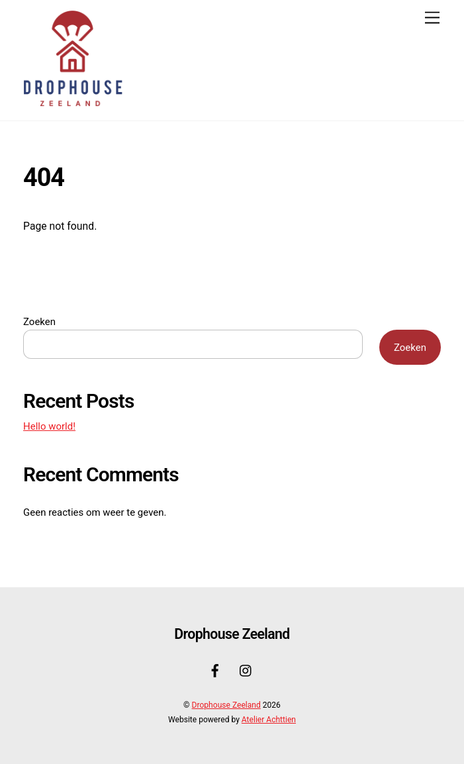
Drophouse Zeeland (226, 705)
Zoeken (39, 322)
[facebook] (215, 669)
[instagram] (246, 669)
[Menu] (432, 18)
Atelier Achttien (269, 719)
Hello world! (49, 426)
